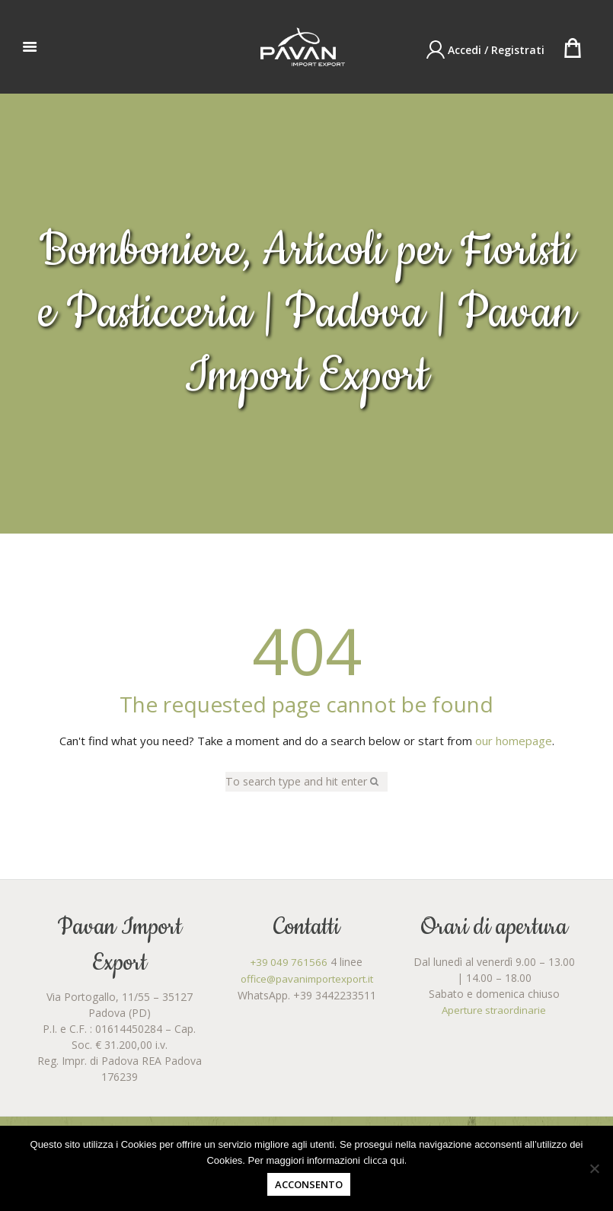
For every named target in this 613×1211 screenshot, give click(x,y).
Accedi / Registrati (496, 50)
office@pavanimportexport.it (306, 978)
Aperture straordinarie (494, 1010)
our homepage (513, 740)
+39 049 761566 (289, 962)
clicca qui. (385, 1160)
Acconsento (309, 1184)
